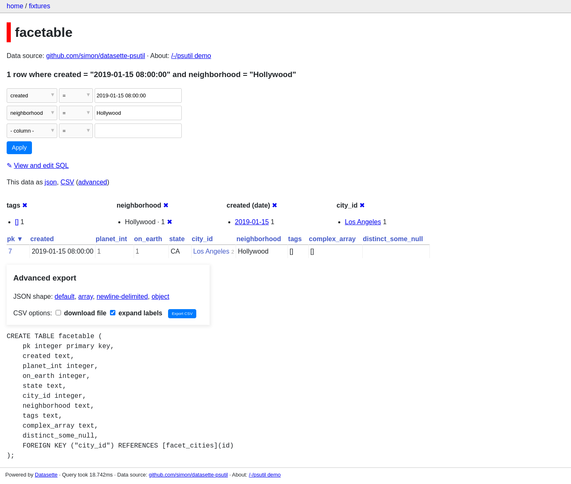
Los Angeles (363, 221)
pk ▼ (15, 238)
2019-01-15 (252, 221)
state (177, 238)
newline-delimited (122, 296)
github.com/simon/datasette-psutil (95, 55)
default (65, 296)
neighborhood (259, 238)
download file (81, 313)
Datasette (46, 475)
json (51, 182)
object (160, 296)
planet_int (111, 238)
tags (295, 238)
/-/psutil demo (191, 55)
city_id (202, 238)
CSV (67, 182)
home (15, 6)
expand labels (136, 313)
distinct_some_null (393, 238)
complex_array (332, 238)
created (42, 238)
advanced (92, 182)
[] (17, 221)
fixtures (39, 6)
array (85, 296)
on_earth (148, 238)
